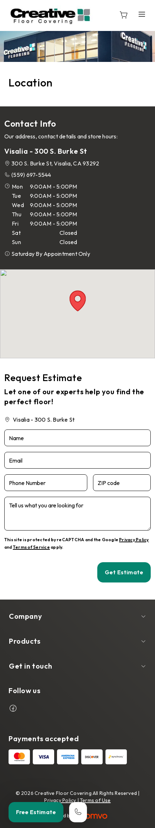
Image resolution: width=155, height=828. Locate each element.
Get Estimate (124, 572)
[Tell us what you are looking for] (77, 514)
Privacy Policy (134, 539)
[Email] (77, 460)
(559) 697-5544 (31, 174)
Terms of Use (95, 800)
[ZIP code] (122, 482)
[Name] (77, 437)
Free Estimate (36, 812)
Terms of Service (31, 547)
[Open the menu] (141, 14)
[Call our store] (78, 812)
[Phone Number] (45, 482)
